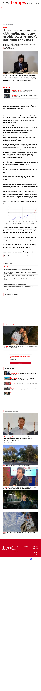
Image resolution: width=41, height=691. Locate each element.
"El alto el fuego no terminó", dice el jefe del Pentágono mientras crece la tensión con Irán (20, 279)
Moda (26, 547)
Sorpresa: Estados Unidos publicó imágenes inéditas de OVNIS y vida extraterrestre (17, 270)
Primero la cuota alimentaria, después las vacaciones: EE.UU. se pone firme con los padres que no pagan (20, 273)
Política (11, 24)
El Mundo (19, 7)
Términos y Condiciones (14, 551)
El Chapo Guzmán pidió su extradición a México (13, 281)
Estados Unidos (11, 263)
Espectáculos (21, 547)
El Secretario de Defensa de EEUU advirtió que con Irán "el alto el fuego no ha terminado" (19, 276)
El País (15, 7)
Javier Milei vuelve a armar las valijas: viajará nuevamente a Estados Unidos (19, 286)
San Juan (6, 7)
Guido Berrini (7, 47)
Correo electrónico (13, 359)
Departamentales (31, 7)
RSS (19, 551)
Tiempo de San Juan (6, 24)
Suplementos (13, 549)
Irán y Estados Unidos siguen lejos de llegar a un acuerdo (15, 284)
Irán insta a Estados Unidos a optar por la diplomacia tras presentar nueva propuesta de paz (18, 289)
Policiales (25, 7)
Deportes (11, 7)
